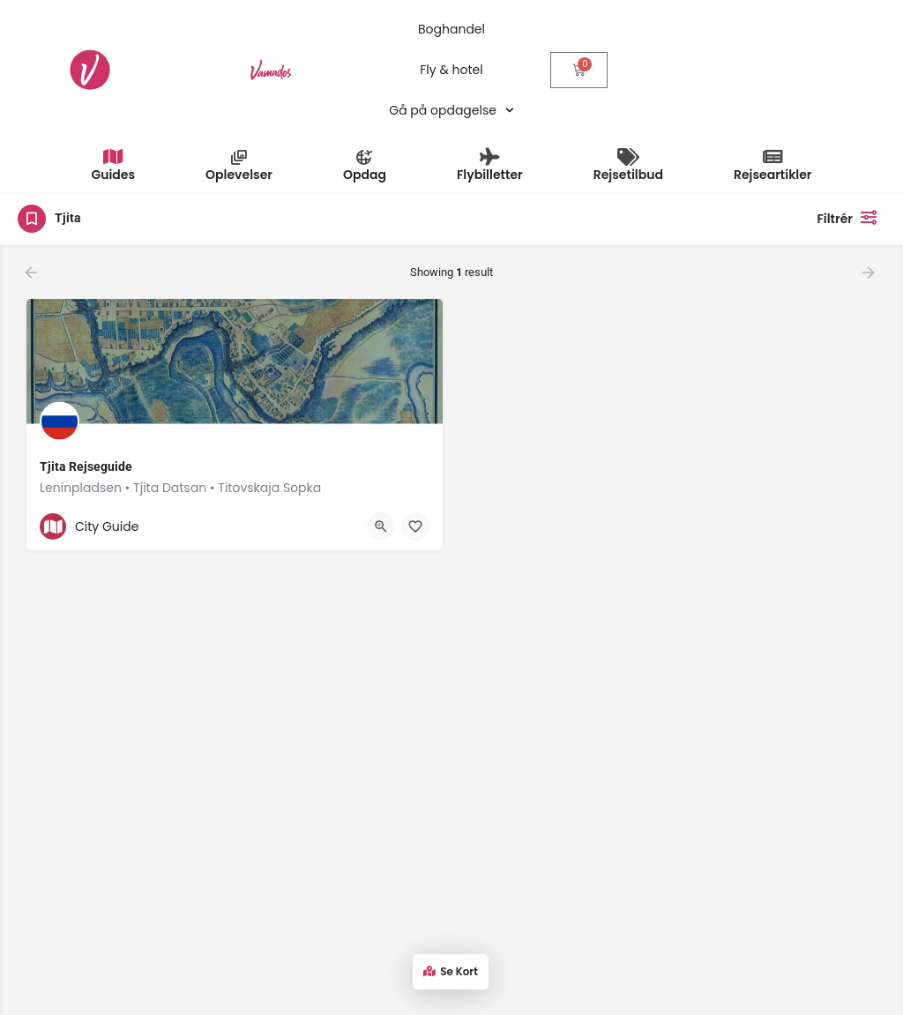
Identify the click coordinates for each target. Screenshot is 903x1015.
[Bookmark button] (415, 526)
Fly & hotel (451, 69)
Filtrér (851, 217)
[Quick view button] (381, 526)
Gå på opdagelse (451, 110)
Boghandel (451, 29)
